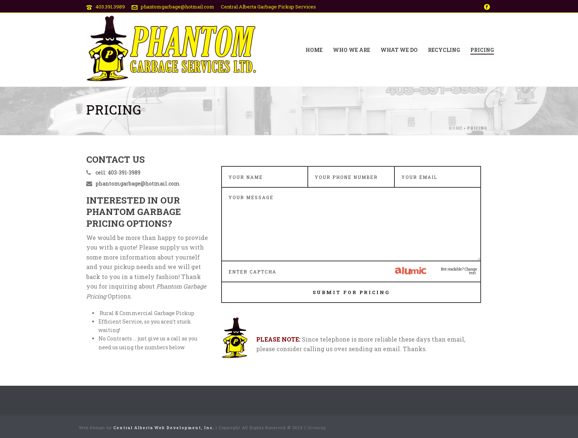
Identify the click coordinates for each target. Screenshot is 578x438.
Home (314, 49)
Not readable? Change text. (459, 271)
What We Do (399, 49)
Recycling (444, 49)
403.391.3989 (110, 6)
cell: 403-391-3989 (117, 172)
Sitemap (316, 427)
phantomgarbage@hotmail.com (177, 6)
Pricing (482, 49)
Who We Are (351, 49)
